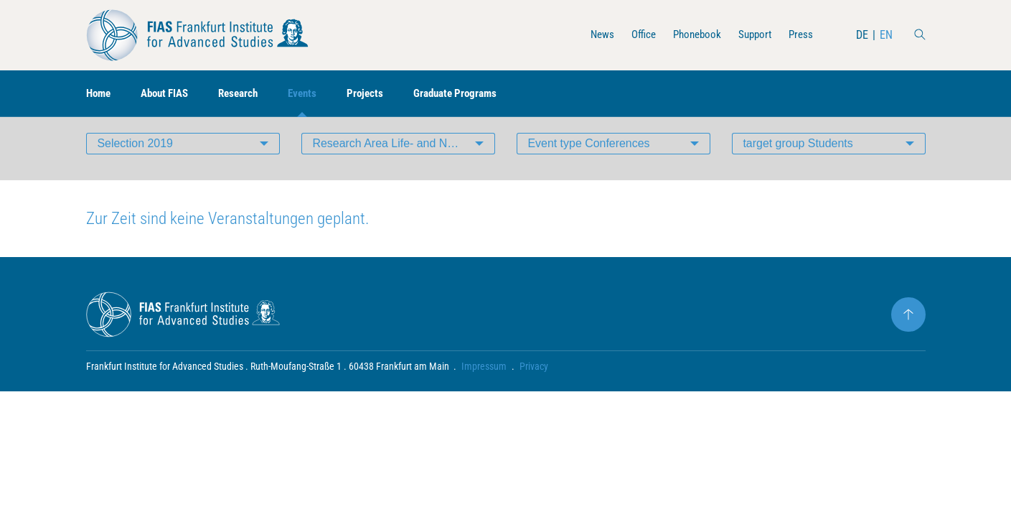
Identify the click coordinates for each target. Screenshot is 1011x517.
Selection (136, 154)
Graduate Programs (474, 94)
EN (886, 35)
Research (248, 94)
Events (315, 94)
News (591, 35)
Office (634, 35)
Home (99, 94)
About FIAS (170, 94)
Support (752, 35)
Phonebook (691, 35)
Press (800, 35)
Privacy (534, 377)
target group (798, 154)
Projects (380, 94)
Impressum (484, 377)
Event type (589, 154)
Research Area (404, 154)
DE (862, 35)
